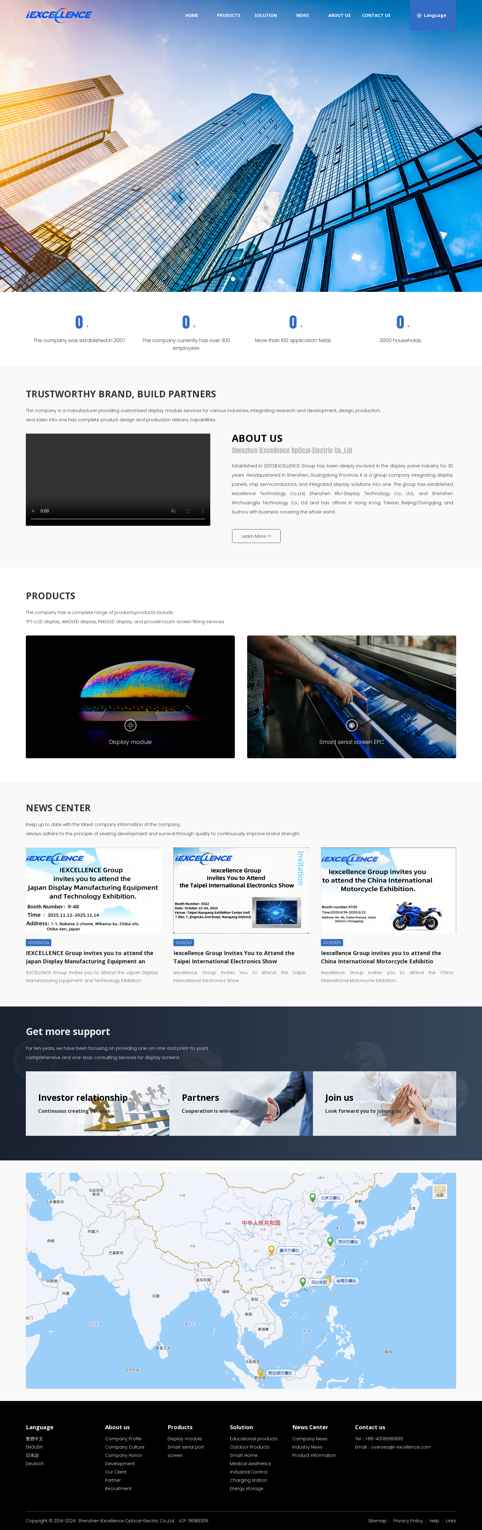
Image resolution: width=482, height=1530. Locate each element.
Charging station (248, 1480)
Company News (309, 1439)
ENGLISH (34, 1447)
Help (434, 1521)
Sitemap (377, 1521)
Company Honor (123, 1455)
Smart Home (244, 1455)
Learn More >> (256, 603)
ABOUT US (339, 15)
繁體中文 (34, 1439)
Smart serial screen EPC (351, 814)
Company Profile (123, 1439)
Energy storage (246, 1488)
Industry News (307, 1447)
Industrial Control (248, 1472)
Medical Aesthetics (250, 1464)
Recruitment (118, 1488)
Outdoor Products (250, 1447)
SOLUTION (266, 15)
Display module (130, 814)
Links (451, 1521)
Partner (113, 1480)
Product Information (314, 1455)
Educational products (254, 1439)
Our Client (116, 1472)
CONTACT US (376, 15)
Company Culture (124, 1447)
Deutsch (35, 1464)
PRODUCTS (228, 15)
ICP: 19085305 (193, 1521)
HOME (191, 15)
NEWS (302, 15)
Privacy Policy (408, 1521)
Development (120, 1464)
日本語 (32, 1455)
